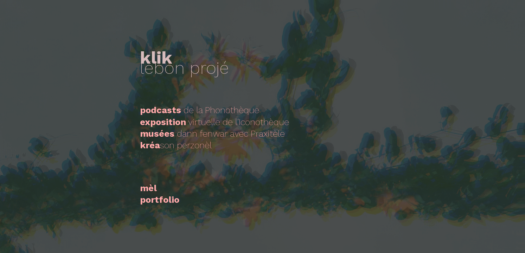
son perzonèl (176, 145)
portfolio (159, 199)
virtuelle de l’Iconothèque (214, 122)
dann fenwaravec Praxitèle (212, 133)
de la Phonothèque (199, 110)
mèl (148, 188)
